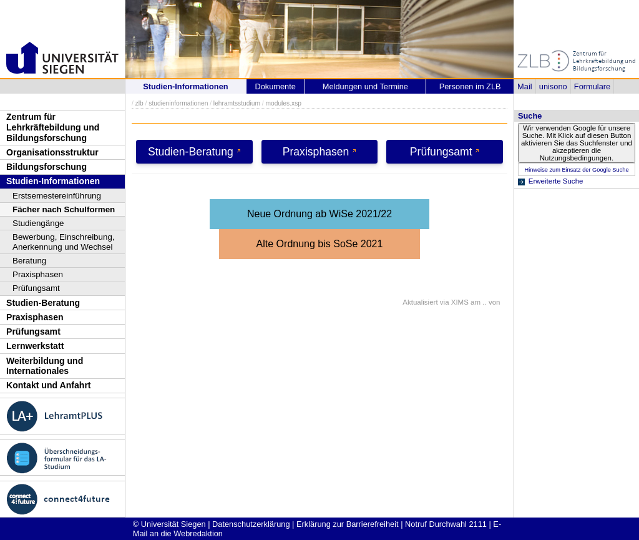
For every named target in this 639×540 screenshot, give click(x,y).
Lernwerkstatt (35, 346)
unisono (553, 86)
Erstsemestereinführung (56, 195)
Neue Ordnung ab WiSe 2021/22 (319, 214)
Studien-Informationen (53, 181)
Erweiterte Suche (556, 181)
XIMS (460, 302)
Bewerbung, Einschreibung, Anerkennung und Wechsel (63, 242)
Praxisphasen (37, 274)
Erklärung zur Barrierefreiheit (347, 524)
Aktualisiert (419, 302)
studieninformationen (178, 103)
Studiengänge (38, 223)
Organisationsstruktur (52, 152)
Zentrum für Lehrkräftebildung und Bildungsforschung (52, 127)
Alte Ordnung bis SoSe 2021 (319, 243)
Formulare (592, 86)
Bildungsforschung (46, 167)
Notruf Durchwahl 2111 (446, 524)
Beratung (29, 260)
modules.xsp (283, 103)
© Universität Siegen (169, 524)
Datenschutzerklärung (251, 524)
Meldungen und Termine (365, 86)
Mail (524, 86)
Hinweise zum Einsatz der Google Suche (576, 170)
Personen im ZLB (470, 86)
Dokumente (275, 86)
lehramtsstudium (236, 103)
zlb (139, 103)
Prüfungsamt (36, 288)
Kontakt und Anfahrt (48, 385)
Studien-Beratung (43, 303)
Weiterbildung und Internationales (44, 366)
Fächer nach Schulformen (63, 209)
